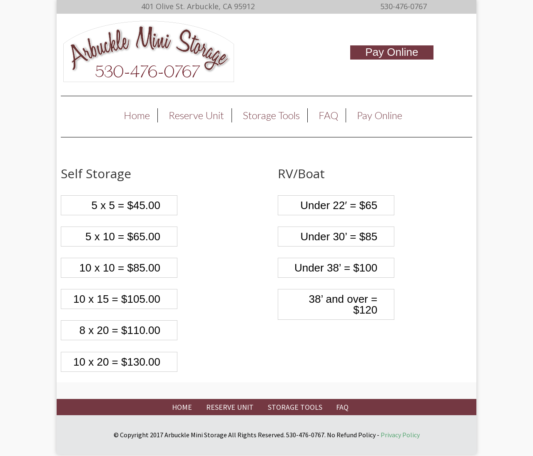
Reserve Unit (196, 115)
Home (137, 115)
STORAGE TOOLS (295, 407)
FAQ (328, 115)
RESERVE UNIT (230, 407)
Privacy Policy (400, 435)
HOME (182, 407)
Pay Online (391, 52)
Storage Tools (271, 115)
